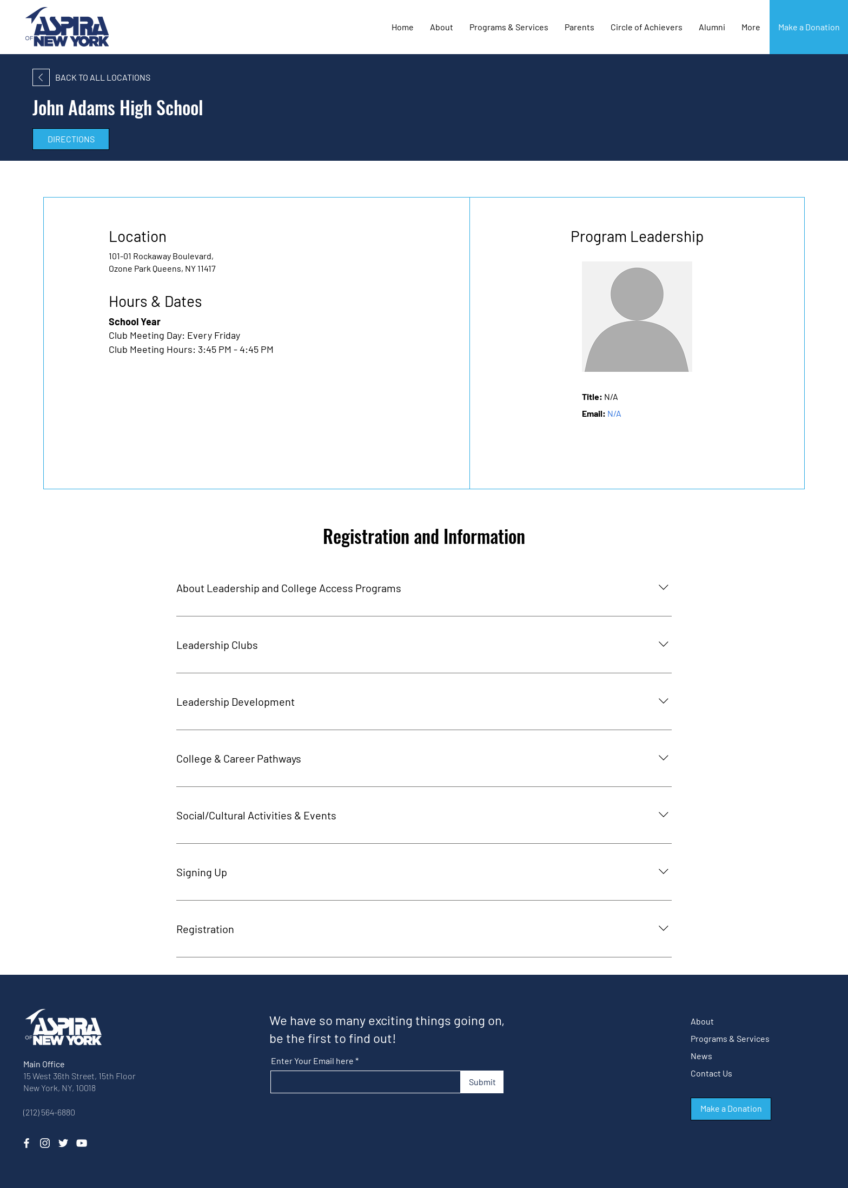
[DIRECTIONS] (70, 139)
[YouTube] (81, 1143)
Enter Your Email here (312, 1060)
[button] (646, 27)
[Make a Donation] (809, 27)
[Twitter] (63, 1143)
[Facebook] (26, 1143)
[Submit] (482, 1082)
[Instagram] (44, 1143)
